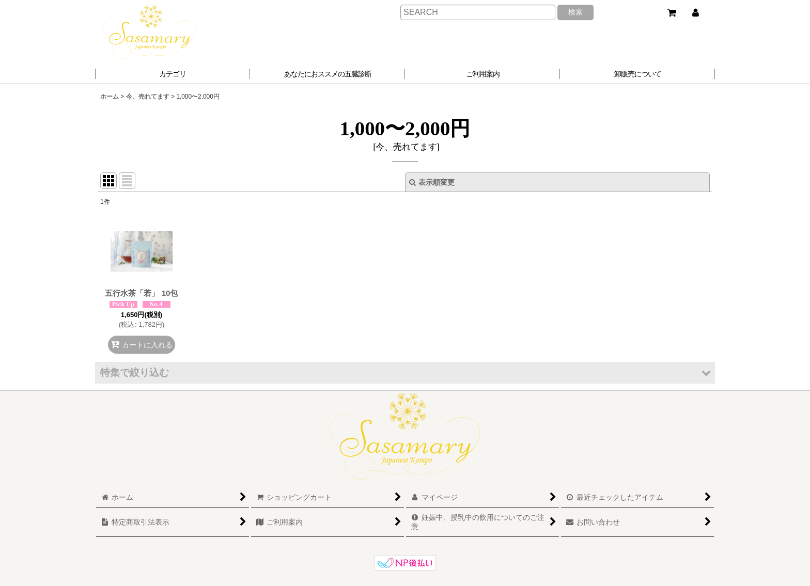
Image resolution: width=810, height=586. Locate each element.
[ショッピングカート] (671, 13)
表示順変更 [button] (432, 182)
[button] (327, 74)
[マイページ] (695, 13)
